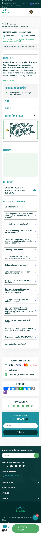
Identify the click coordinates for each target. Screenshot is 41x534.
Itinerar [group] (31, 47)
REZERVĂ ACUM (22, 528)
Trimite (20, 432)
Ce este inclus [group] (20, 47)
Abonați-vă (36, 455)
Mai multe (8, 80)
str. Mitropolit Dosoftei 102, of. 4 (12, 7)
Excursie (13, 24)
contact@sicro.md (10, 3)
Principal (5, 24)
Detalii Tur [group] (8, 47)
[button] (38, 47)
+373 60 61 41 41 (12, 475)
